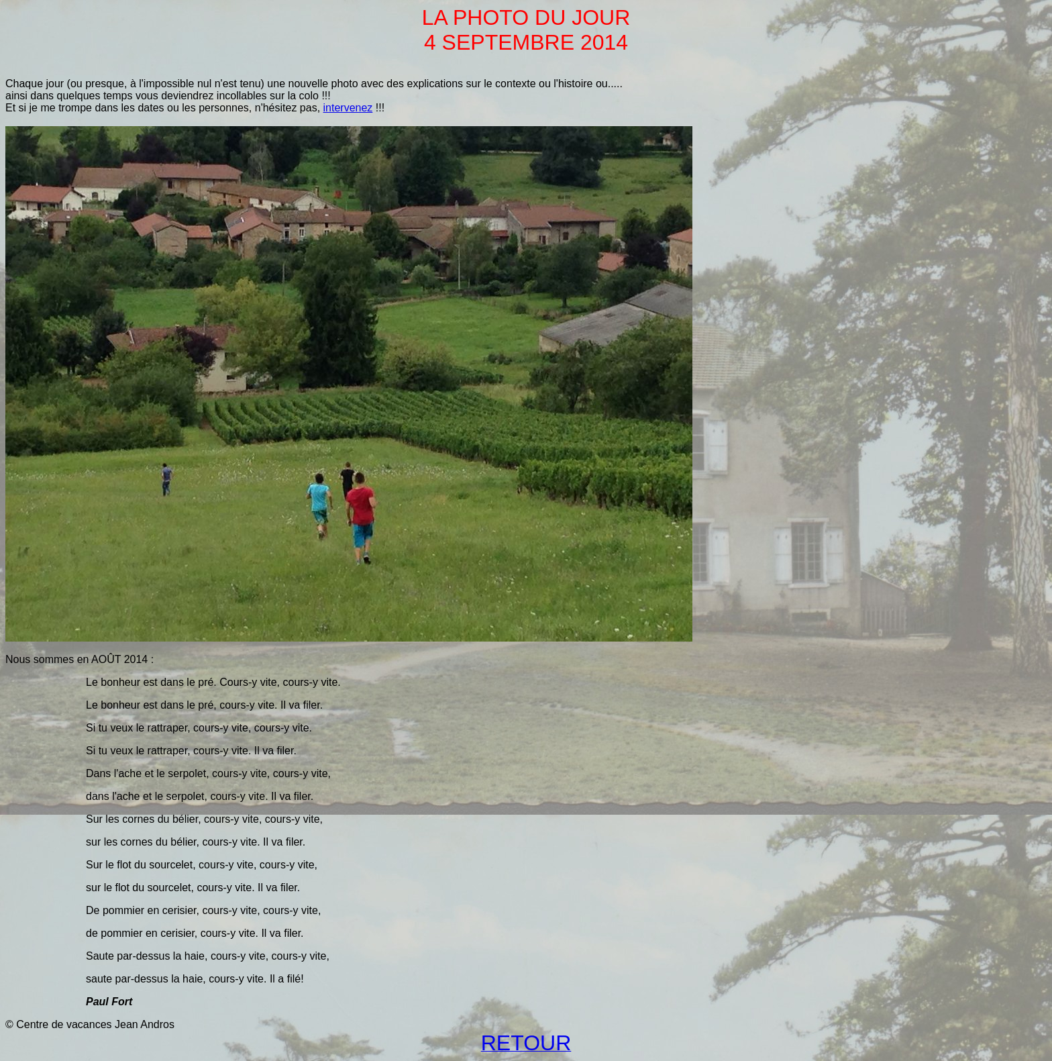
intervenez (348, 107)
